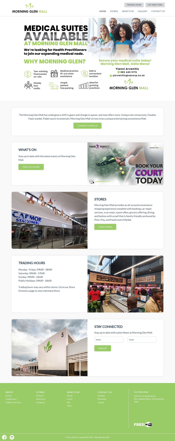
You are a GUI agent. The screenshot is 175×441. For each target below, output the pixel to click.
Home (102, 11)
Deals (69, 406)
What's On (128, 11)
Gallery (142, 11)
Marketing (102, 399)
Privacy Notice (71, 437)
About (9, 392)
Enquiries (101, 396)
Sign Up (102, 348)
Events (69, 399)
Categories (40, 402)
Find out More (31, 167)
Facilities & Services (13, 402)
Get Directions (155, 5)
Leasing (101, 402)
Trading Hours (134, 5)
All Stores (40, 396)
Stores (114, 11)
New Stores (40, 399)
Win (68, 402)
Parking (8, 396)
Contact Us (158, 11)
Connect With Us (87, 125)
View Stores (105, 226)
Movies (70, 396)
